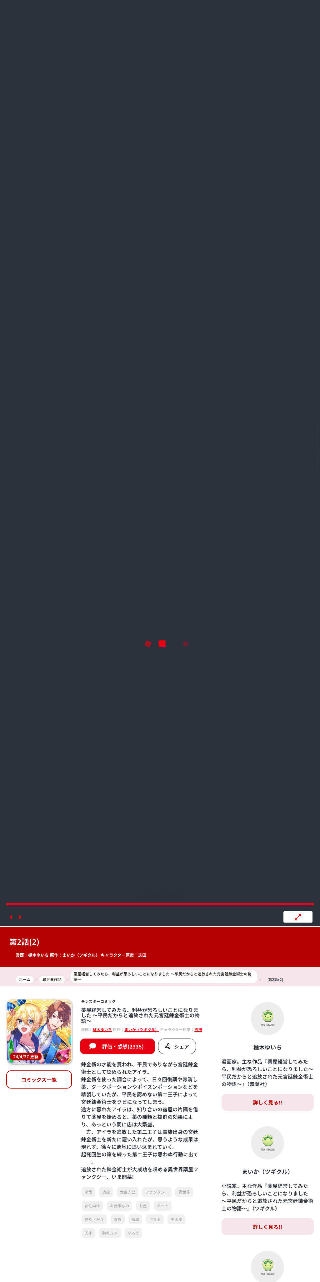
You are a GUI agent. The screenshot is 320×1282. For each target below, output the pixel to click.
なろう (133, 1232)
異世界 (184, 1191)
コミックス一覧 (39, 1079)
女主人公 (127, 1191)
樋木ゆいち (38, 955)
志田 (142, 955)
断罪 (135, 1219)
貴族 (118, 1219)
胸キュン (110, 1232)
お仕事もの (119, 1205)
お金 (143, 1205)
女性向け (92, 1205)
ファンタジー (156, 1191)
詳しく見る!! (267, 1102)
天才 (88, 1232)
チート (162, 1205)
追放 (106, 1191)
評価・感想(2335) (123, 1046)
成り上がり (94, 1219)
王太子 (176, 1219)
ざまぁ (155, 1219)
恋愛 (88, 1191)
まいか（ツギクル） (81, 955)
